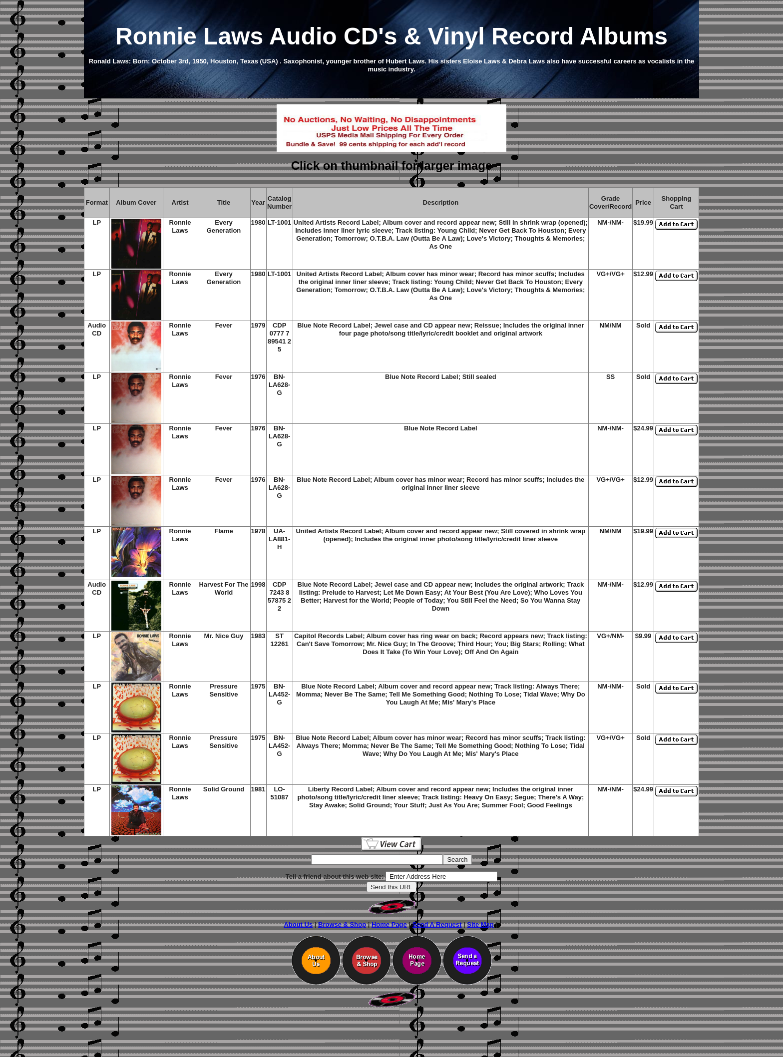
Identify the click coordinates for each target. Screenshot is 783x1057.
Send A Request (437, 924)
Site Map (480, 924)
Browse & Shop (342, 924)
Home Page (389, 924)
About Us (298, 924)
